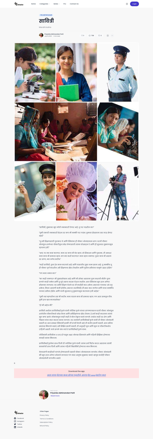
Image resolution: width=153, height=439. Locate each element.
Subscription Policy (46, 422)
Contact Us (74, 4)
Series (57, 4)
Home (33, 4)
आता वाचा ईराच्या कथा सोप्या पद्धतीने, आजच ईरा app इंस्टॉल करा (76, 375)
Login (134, 4)
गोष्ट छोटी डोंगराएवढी (46, 15)
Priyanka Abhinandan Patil (53, 34)
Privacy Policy (44, 415)
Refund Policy (44, 426)
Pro (65, 4)
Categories (45, 4)
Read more (55, 396)
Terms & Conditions (46, 419)
